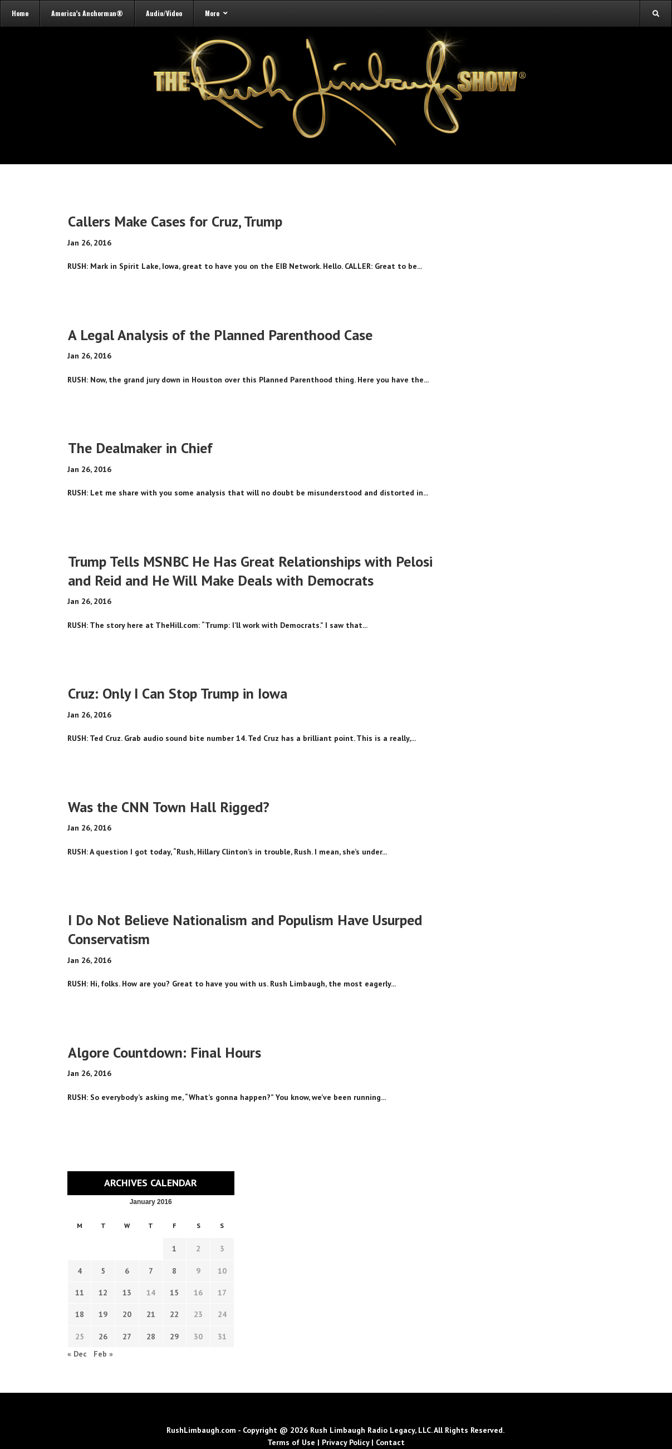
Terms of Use (291, 1442)
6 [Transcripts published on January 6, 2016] (127, 1271)
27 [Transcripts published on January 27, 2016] (126, 1337)
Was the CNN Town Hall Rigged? (168, 807)
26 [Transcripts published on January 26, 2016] (103, 1337)
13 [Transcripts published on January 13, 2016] (126, 1293)
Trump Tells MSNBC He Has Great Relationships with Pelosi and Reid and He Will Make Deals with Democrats (250, 571)
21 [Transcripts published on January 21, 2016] (150, 1314)
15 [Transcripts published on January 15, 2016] (174, 1293)
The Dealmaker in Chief (140, 448)
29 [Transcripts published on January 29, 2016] (174, 1337)
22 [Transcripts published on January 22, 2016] (174, 1314)
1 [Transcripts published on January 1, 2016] (174, 1249)
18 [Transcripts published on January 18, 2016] (79, 1314)
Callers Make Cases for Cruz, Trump (175, 221)
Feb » (103, 1354)
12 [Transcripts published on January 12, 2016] (103, 1293)
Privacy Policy (345, 1442)
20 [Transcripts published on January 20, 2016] (126, 1314)
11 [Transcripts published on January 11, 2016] (79, 1293)
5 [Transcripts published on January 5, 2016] (103, 1271)
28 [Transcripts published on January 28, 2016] (150, 1337)
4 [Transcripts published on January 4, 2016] (79, 1271)
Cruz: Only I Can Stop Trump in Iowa (177, 693)
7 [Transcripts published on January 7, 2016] (151, 1271)
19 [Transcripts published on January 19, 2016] (103, 1314)
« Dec (77, 1354)
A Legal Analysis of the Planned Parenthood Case (220, 335)
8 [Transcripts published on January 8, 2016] (174, 1271)
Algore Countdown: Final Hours (164, 1052)
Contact (390, 1442)
